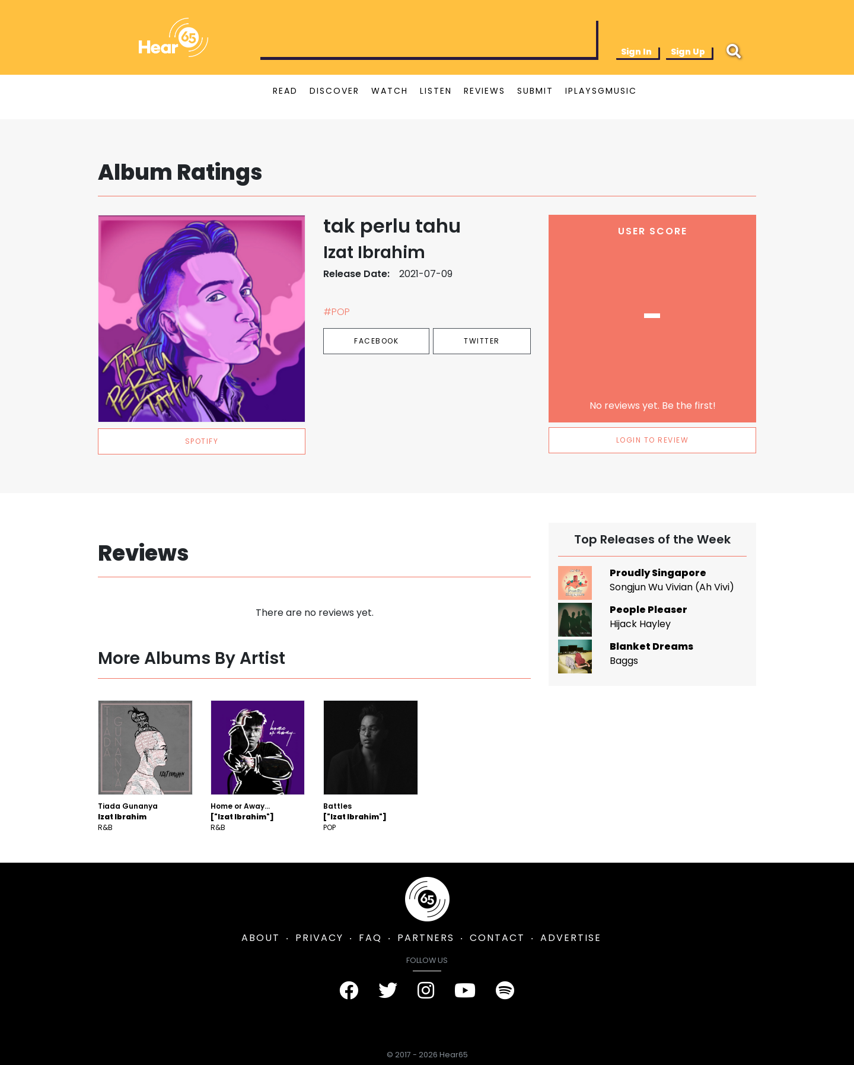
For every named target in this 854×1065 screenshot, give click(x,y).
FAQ (370, 938)
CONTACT (497, 938)
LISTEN (436, 91)
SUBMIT (535, 91)
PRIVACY (319, 938)
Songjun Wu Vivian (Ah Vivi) (672, 587)
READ (285, 91)
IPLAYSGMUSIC (601, 91)
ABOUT (260, 938)
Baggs (624, 660)
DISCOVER (334, 91)
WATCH (389, 91)
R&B (105, 827)
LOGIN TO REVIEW (652, 440)
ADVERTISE (570, 938)
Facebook (376, 341)
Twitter (482, 341)
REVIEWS (484, 91)
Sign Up (688, 52)
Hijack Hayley (640, 624)
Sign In (636, 52)
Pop (329, 827)
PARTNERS (425, 938)
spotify (202, 441)
